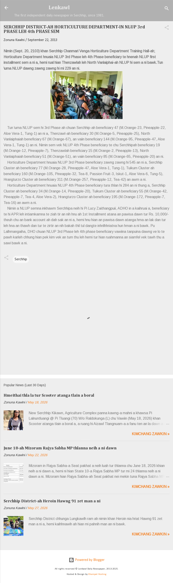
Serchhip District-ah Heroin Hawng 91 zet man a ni (52, 501)
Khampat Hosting (97, 574)
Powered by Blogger (87, 560)
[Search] (166, 9)
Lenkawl (59, 7)
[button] (166, 28)
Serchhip (21, 259)
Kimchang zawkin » (150, 434)
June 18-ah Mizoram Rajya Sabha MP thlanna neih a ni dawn (60, 448)
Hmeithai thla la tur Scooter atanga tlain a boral (49, 395)
